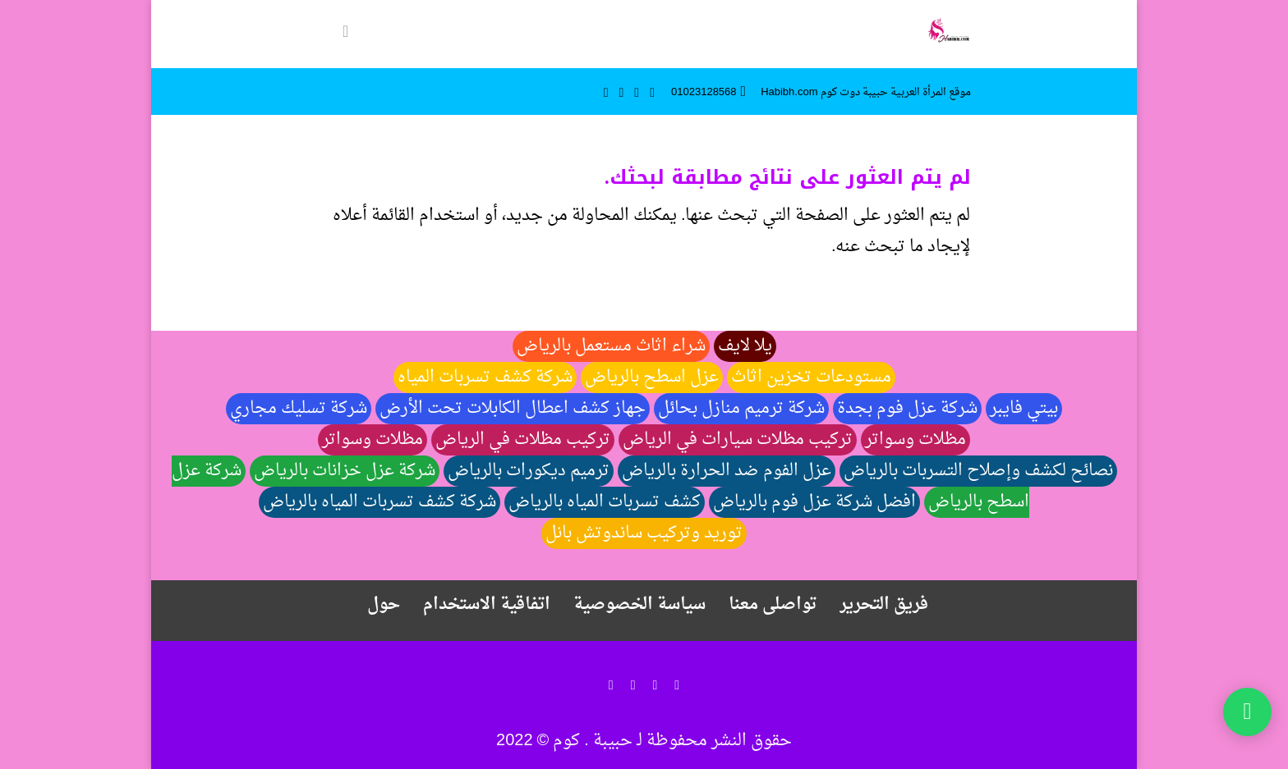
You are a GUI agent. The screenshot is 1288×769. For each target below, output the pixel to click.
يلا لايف (745, 346)
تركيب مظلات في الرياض (522, 439)
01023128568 (704, 92)
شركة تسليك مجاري (298, 408)
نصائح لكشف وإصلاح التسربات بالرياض (978, 471)
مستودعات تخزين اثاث (811, 377)
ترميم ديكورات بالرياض (529, 471)
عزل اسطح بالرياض (652, 377)
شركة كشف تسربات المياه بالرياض (379, 502)
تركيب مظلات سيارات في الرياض (738, 439)
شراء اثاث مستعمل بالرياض (611, 346)
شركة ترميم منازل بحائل (741, 408)
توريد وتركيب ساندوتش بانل (644, 533)
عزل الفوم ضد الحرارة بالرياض (726, 471)
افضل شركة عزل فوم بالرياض (814, 502)
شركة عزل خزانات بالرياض (344, 471)
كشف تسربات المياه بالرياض (604, 502)
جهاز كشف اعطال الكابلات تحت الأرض (512, 408)
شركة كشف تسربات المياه (485, 377)
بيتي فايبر (1024, 408)
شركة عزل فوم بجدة (907, 408)
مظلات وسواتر (915, 439)
